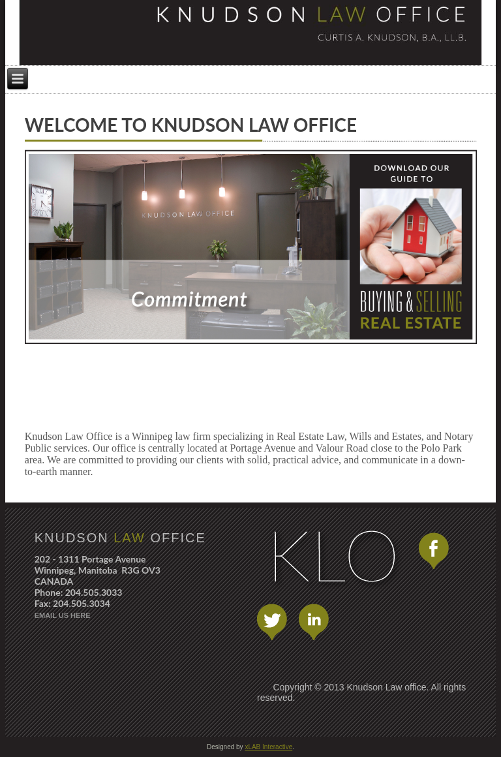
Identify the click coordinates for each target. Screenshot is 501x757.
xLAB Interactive (268, 746)
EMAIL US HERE (63, 615)
